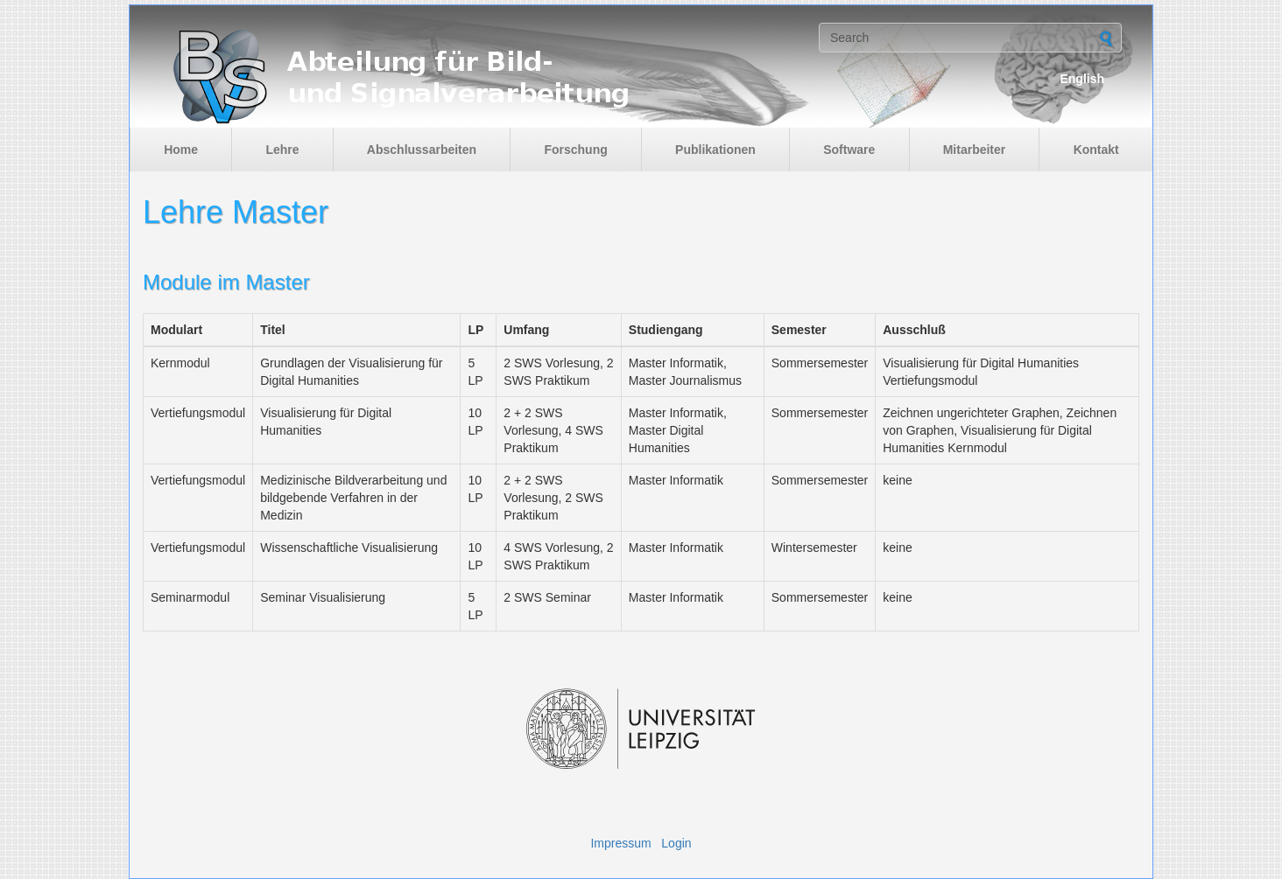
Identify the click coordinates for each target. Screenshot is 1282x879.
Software (849, 150)
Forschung (575, 150)
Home (181, 150)
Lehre (282, 150)
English (1082, 79)
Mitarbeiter (974, 150)
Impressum (620, 843)
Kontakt (1096, 150)
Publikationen (715, 150)
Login (676, 843)
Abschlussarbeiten (421, 150)
